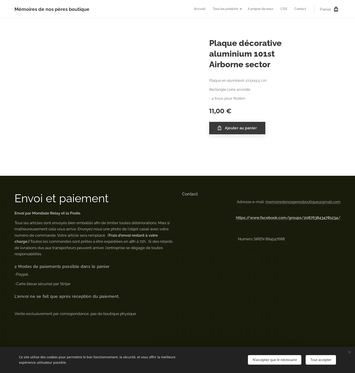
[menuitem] (276, 9)
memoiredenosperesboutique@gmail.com (303, 202)
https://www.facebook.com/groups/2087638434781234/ (288, 217)
